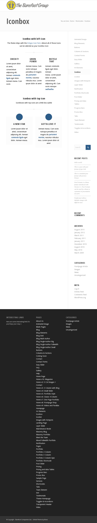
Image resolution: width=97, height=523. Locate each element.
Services (39, 481)
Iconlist (77, 77)
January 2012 (79, 233)
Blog (38, 330)
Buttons (77, 47)
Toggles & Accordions (82, 128)
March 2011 (79, 235)
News (76, 272)
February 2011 (80, 238)
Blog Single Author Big (45, 341)
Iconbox (17, 21)
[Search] (82, 147)
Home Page (40, 376)
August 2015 (79, 230)
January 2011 (79, 241)
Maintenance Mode (43, 429)
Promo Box (78, 112)
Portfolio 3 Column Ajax (45, 458)
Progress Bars (79, 108)
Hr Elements (78, 68)
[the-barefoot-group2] (27, 5)
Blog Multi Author (43, 339)
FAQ (37, 368)
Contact (39, 359)
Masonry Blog (41, 432)
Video (76, 132)
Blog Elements (79, 43)
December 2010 (80, 244)
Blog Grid (39, 336)
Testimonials (78, 124)
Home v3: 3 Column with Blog (47, 388)
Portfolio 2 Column (43, 452)
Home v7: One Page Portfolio (47, 400)
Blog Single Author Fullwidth (47, 344)
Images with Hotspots (82, 81)
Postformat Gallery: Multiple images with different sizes (80, 200)
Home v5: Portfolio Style (45, 394)
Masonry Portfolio (43, 435)
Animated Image (80, 39)
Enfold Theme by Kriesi (40, 519)
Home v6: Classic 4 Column (46, 397)
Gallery (76, 64)
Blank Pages (41, 327)
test (37, 493)
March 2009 (79, 253)
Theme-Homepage (43, 499)
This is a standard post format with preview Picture (81, 176)
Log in (76, 289)
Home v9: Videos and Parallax (47, 405)
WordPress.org (80, 298)
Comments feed (80, 295)
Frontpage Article (81, 266)
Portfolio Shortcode (81, 93)
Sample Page (41, 478)
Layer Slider (78, 85)
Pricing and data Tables (80, 102)
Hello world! (78, 162)
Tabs (76, 116)
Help (38, 373)
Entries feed (79, 292)
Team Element (79, 120)
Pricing (38, 467)
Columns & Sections (81, 51)
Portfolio (39, 449)
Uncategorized (80, 275)
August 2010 (79, 247)
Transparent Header (44, 504)
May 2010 (78, 250)
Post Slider (78, 97)
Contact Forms (79, 55)
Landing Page (41, 423)
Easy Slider (78, 59)
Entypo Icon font (34, 43)
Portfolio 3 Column (43, 455)
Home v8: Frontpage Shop (46, 403)
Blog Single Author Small (45, 347)
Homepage (40, 408)
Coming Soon (41, 356)
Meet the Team (42, 437)
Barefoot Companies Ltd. (23, 519)
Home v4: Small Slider (44, 391)
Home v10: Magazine (44, 379)
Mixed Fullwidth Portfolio (46, 440)
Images (77, 269)
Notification (78, 89)
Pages (38, 446)
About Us (39, 321)
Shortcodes (40, 484)
